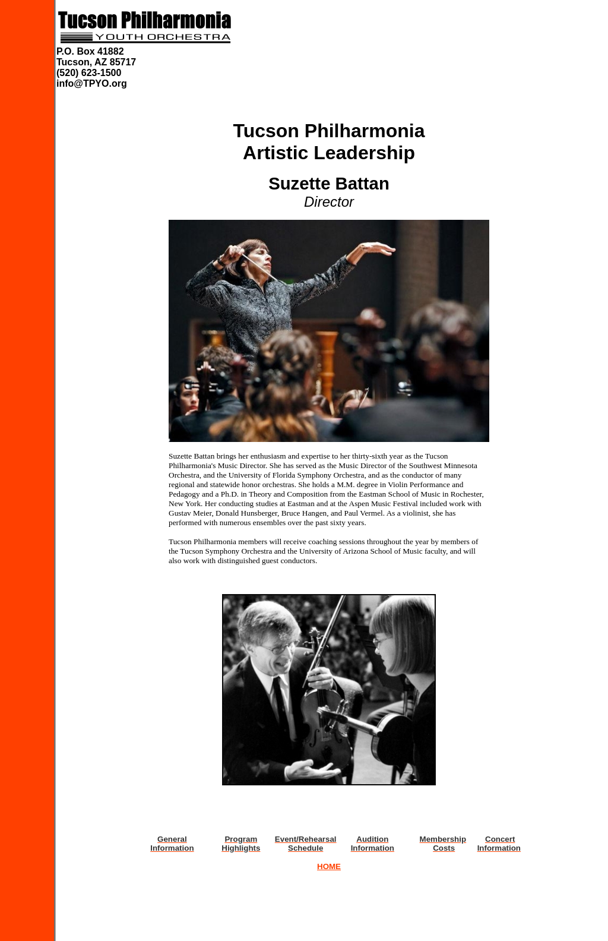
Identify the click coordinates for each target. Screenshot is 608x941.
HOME (329, 866)
